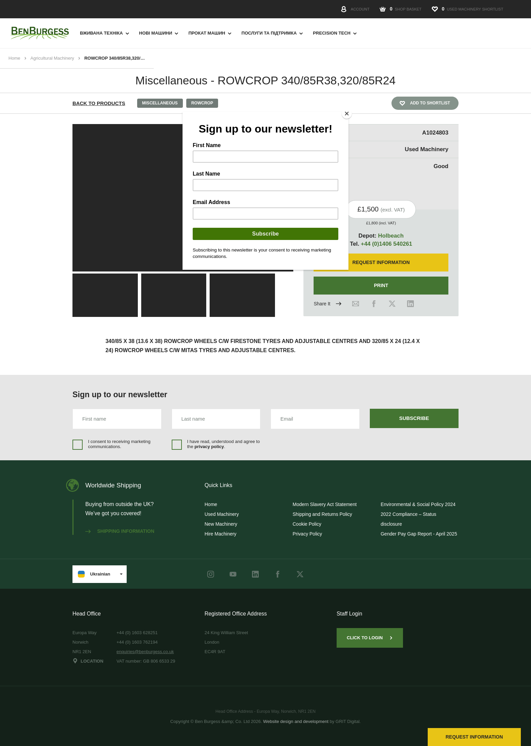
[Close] (347, 113)
